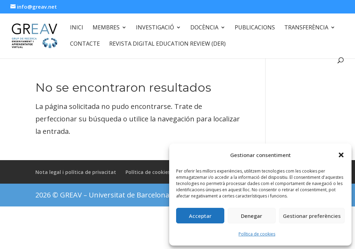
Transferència (306, 28)
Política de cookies (257, 234)
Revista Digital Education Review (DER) (167, 44)
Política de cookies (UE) (153, 172)
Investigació (155, 28)
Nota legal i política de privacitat (75, 172)
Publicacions (255, 28)
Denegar (251, 215)
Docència (204, 28)
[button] (341, 154)
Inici (76, 28)
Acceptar (200, 215)
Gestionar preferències (312, 215)
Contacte (85, 44)
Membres (106, 28)
